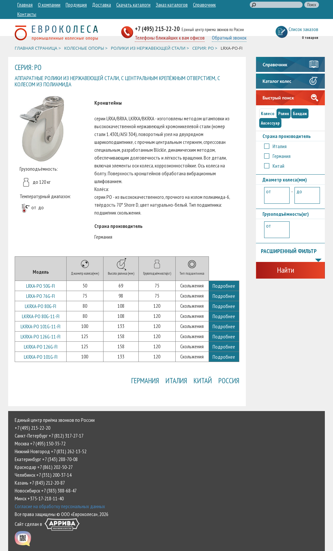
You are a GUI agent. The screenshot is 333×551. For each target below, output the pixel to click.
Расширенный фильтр (291, 251)
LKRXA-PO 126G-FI (40, 346)
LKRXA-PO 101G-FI (40, 356)
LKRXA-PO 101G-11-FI (40, 326)
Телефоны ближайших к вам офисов (170, 37)
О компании (49, 4)
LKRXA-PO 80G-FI (40, 306)
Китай (203, 380)
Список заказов (303, 29)
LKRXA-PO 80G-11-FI (40, 316)
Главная (25, 4)
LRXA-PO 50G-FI (40, 286)
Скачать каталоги (133, 4)
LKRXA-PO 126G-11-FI (40, 336)
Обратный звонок (229, 37)
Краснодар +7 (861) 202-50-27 (44, 467)
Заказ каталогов (172, 4)
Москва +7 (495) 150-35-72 (40, 443)
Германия (145, 380)
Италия (176, 380)
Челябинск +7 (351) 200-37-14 (43, 475)
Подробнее (224, 286)
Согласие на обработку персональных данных (60, 506)
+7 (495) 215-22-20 (158, 29)
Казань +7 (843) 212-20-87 (40, 482)
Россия (228, 380)
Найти (285, 270)
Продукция (76, 4)
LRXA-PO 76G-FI (40, 296)
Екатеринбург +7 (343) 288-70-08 (46, 459)
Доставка (101, 4)
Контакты (26, 14)
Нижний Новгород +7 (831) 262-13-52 (51, 451)
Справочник (204, 4)
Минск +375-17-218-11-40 (39, 498)
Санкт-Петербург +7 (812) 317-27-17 (49, 435)
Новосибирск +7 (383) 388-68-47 (46, 490)
